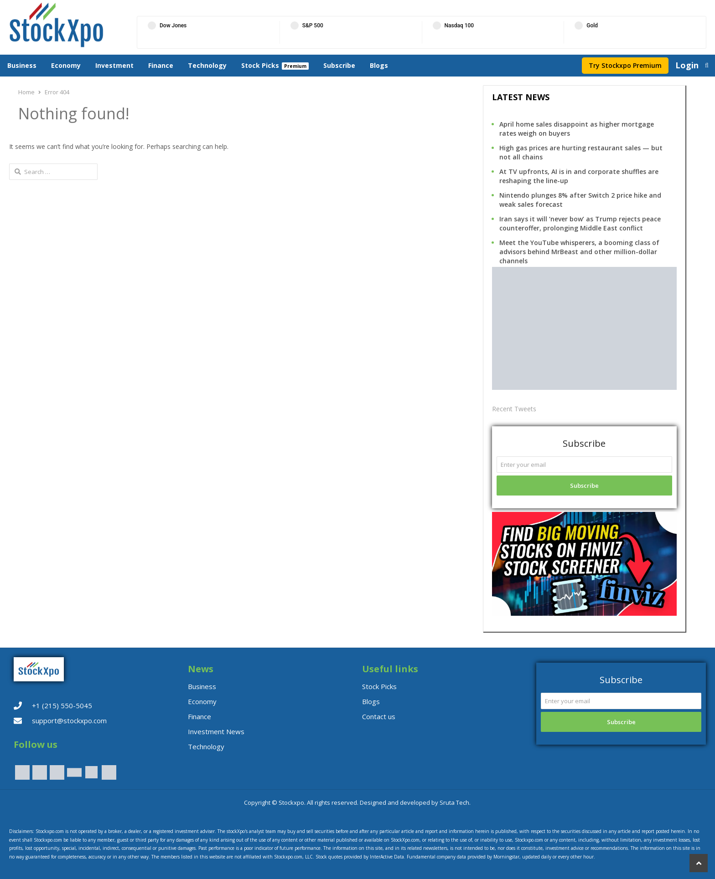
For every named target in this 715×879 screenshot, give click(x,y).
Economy (66, 65)
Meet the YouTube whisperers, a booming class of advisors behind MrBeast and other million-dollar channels (579, 251)
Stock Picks (260, 65)
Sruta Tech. (455, 802)
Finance (160, 65)
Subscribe (339, 65)
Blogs (379, 65)
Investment (114, 65)
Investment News (216, 731)
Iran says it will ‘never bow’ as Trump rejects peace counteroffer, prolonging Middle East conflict (580, 223)
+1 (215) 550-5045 (62, 705)
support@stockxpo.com (69, 720)
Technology (207, 65)
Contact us (378, 716)
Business (21, 65)
